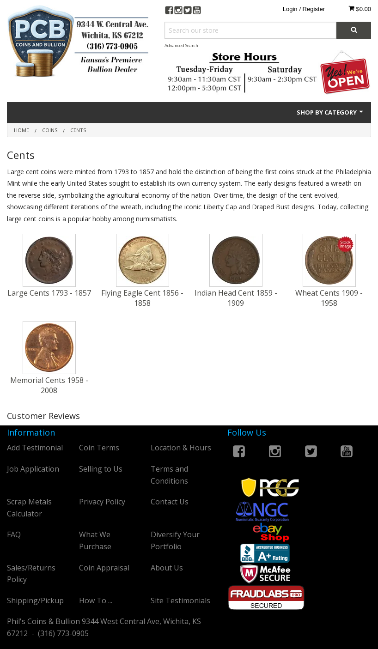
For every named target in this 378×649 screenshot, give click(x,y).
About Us (167, 568)
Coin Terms (99, 448)
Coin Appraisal (104, 568)
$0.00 (359, 8)
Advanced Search (181, 45)
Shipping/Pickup (35, 600)
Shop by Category (330, 112)
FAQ (14, 534)
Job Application (33, 469)
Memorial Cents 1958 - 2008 (49, 385)
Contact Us (170, 502)
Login (290, 9)
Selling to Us (100, 469)
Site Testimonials (180, 600)
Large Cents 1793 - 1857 (49, 293)
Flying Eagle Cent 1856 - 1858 (142, 298)
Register (314, 9)
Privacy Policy (102, 502)
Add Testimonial (35, 448)
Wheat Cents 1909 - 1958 (329, 298)
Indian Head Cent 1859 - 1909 (236, 298)
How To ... (95, 600)
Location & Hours (181, 448)
